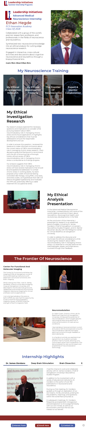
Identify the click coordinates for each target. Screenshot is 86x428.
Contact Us (67, 425)
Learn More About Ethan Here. (18, 63)
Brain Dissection (67, 363)
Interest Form (19, 425)
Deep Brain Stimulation (42, 363)
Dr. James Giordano (15, 363)
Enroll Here (43, 425)
